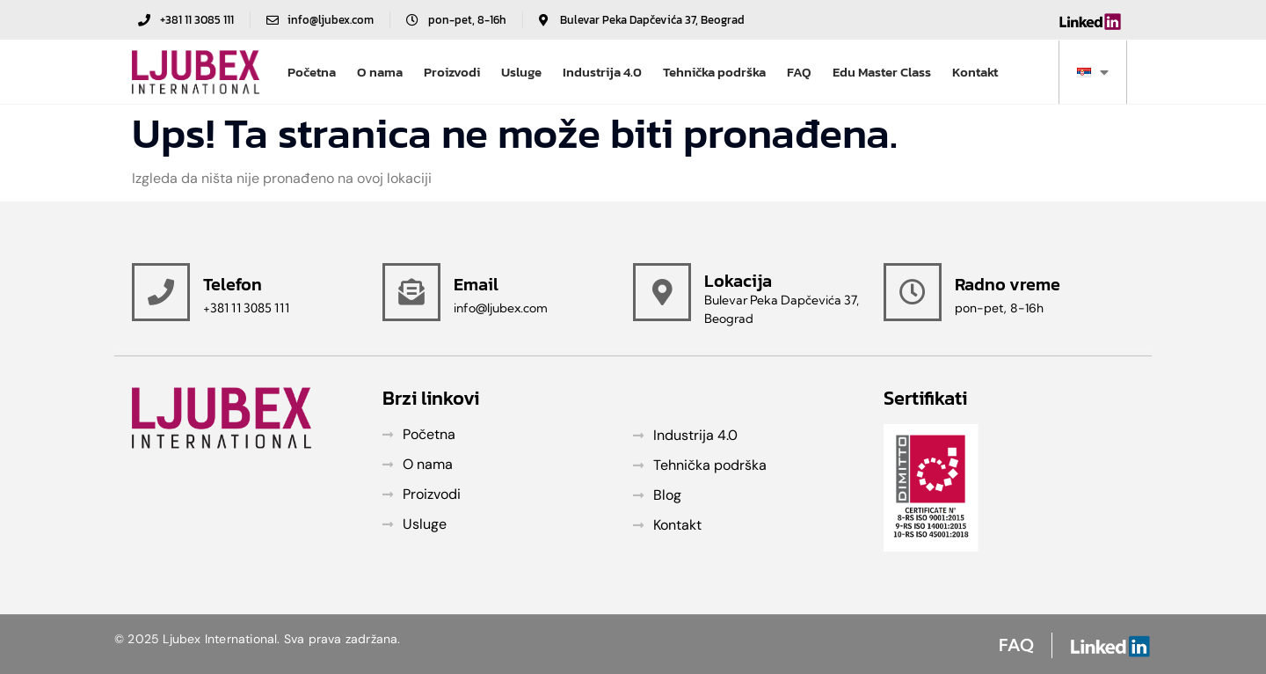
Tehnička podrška (714, 72)
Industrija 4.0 (602, 72)
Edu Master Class (882, 72)
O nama (380, 72)
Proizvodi (452, 72)
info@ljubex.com (501, 308)
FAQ (799, 72)
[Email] (411, 292)
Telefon (232, 284)
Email (476, 284)
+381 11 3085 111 (246, 308)
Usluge (521, 72)
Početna (311, 72)
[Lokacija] (662, 292)
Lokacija (738, 280)
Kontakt (975, 72)
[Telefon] (161, 292)
